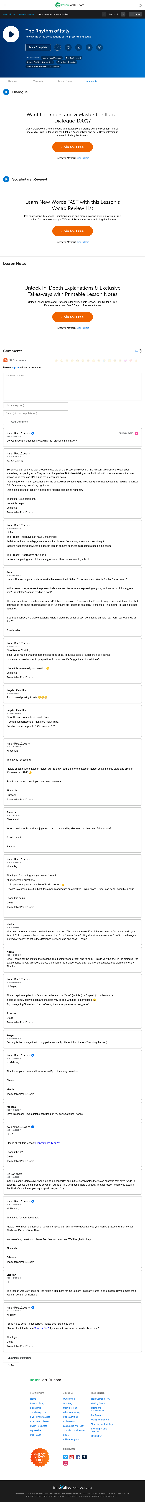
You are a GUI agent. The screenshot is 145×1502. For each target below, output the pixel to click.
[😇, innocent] (109, 360)
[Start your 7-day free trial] (40, 1457)
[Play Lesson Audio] (11, 34)
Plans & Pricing (70, 1417)
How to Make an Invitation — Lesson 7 (43, 66)
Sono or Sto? (41, 1328)
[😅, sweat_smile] (93, 360)
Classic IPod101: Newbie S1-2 (40, 62)
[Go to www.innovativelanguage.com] (72, 1487)
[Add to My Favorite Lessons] (68, 47)
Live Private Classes (40, 1417)
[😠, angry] (83, 360)
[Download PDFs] (89, 47)
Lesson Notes (65, 81)
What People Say (71, 1412)
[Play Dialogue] (6, 92)
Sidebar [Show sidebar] (137, 14)
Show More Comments (19, 1358)
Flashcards (35, 1408)
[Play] (6, 179)
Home (33, 1399)
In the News (69, 1421)
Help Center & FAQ (100, 1399)
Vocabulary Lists (38, 1412)
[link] (123, 14)
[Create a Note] (78, 47)
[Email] (35, 413)
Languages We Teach (73, 1426)
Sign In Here (83, 158)
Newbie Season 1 (26, 14)
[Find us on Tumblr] (84, 1457)
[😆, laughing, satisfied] (88, 360)
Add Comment (19, 421)
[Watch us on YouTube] (71, 1457)
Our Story (68, 1403)
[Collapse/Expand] (72, 351)
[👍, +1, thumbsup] (136, 360)
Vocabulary (39, 81)
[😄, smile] (56, 360)
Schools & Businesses (74, 1430)
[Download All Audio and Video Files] (99, 47)
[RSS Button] (5, 360)
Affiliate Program (71, 1439)
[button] (140, 5)
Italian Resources (38, 1426)
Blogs (66, 1435)
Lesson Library (9, 14)
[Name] (35, 405)
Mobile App (35, 1435)
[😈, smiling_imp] (125, 360)
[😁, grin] (67, 360)
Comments (91, 81)
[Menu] (5, 5)
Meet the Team (70, 1408)
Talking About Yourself (51, 58)
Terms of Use (123, 1493)
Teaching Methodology (102, 1424)
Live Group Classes (39, 1421)
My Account (97, 1415)
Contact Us (96, 1436)
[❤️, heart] (130, 360)
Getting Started (98, 1403)
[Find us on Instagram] (65, 1463)
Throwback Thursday (67, 62)
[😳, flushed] (61, 360)
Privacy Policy (108, 1493)
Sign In (15, 367)
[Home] (69, 7)
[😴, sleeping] (114, 360)
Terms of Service (104, 1496)
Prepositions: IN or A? (47, 1143)
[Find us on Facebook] (78, 1457)
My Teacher (36, 1430)
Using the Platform (100, 1419)
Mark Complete (38, 47)
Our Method (69, 1399)
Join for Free (72, 147)
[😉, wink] (99, 360)
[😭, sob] (104, 360)
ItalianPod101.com (92, 1493)
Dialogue (12, 81)
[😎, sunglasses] (77, 360)
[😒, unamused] (72, 360)
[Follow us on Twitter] (65, 1457)
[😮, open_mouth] (120, 360)
